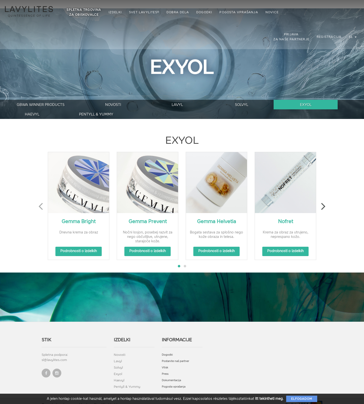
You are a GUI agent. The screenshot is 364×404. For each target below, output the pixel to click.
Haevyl (286, 105)
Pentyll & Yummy (338, 105)
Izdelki (116, 12)
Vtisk (165, 359)
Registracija (329, 37)
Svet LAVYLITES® (145, 12)
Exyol (234, 105)
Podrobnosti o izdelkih (78, 243)
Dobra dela (179, 12)
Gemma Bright (79, 213)
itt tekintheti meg (269, 399)
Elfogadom (301, 399)
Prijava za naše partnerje (291, 37)
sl (353, 37)
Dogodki (205, 12)
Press (165, 365)
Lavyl (130, 105)
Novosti (78, 105)
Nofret (285, 213)
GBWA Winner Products (26, 105)
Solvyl (182, 105)
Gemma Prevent (148, 213)
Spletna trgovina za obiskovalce (85, 12)
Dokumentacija (171, 372)
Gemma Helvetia (216, 213)
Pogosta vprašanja (240, 12)
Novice (273, 12)
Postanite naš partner (175, 352)
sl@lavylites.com (54, 351)
